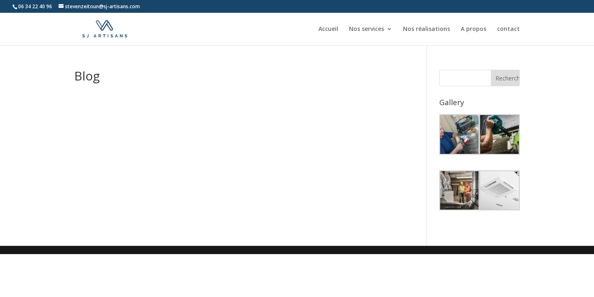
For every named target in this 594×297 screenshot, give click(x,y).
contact (508, 29)
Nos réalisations (426, 29)
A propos (473, 29)
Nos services (366, 29)
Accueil (328, 29)
